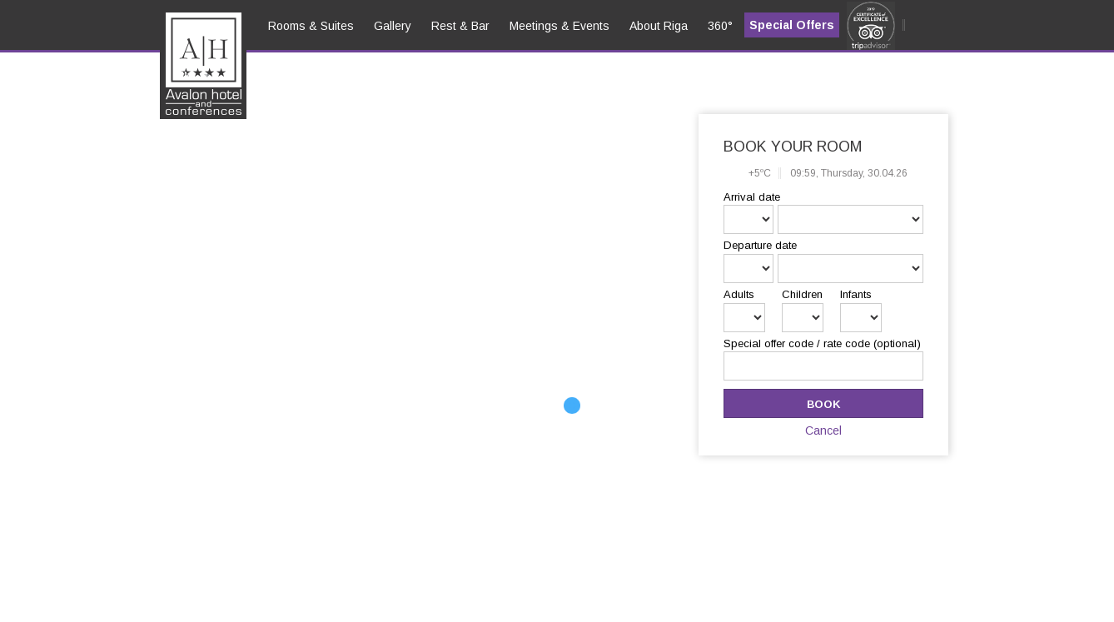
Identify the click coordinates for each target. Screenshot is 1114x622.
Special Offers (791, 25)
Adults (739, 294)
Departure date (760, 245)
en (184, 76)
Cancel (823, 430)
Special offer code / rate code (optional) (822, 343)
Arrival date (752, 197)
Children (802, 294)
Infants (856, 294)
